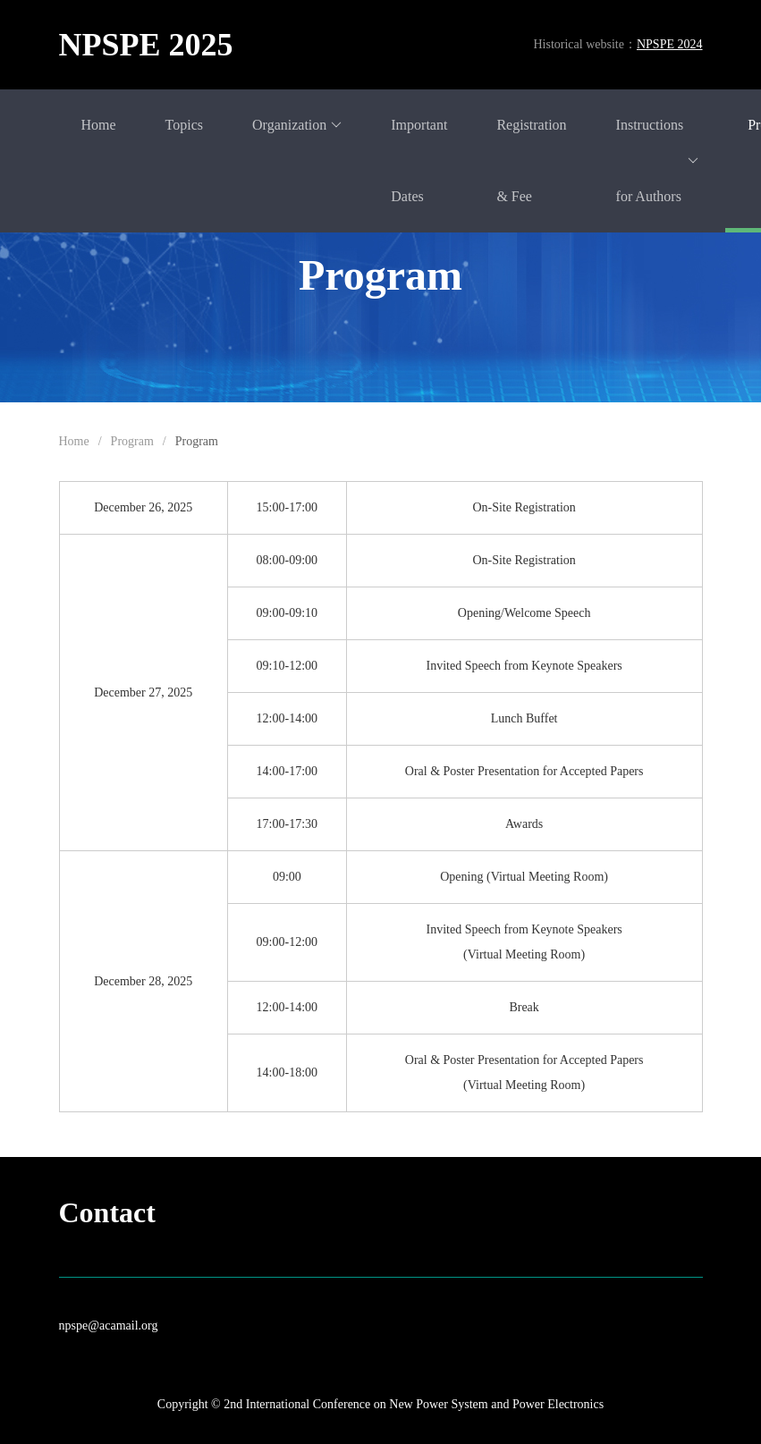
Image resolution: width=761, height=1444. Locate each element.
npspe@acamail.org (108, 1325)
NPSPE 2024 (670, 44)
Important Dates (419, 160)
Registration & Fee (531, 160)
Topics (184, 124)
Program (132, 441)
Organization (297, 125)
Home (98, 124)
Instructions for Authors (657, 160)
